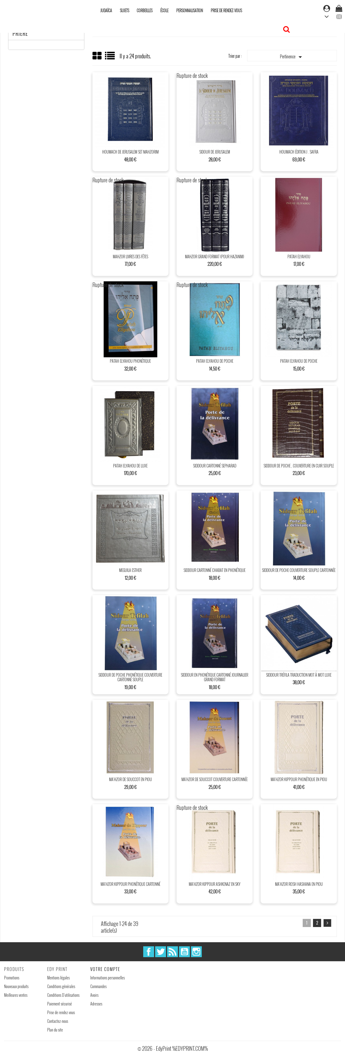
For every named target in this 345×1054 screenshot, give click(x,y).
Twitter (160, 951)
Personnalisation (189, 10)
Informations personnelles (107, 977)
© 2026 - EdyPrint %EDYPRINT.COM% (173, 1048)
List (110, 57)
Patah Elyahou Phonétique (130, 361)
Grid (97, 56)
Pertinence (292, 57)
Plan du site (55, 1030)
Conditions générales (61, 986)
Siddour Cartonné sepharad (214, 466)
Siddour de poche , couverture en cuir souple (299, 466)
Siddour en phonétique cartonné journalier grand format (214, 677)
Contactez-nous (57, 1021)
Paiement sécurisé (59, 1004)
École (164, 10)
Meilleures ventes (15, 995)
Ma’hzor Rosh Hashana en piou (299, 884)
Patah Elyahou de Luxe (130, 466)
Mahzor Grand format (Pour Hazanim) (214, 256)
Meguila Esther (130, 570)
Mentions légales (58, 977)
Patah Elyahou (299, 256)
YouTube (184, 951)
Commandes (98, 986)
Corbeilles (144, 10)
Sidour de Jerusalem (214, 152)
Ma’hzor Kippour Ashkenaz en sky (214, 884)
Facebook (148, 951)
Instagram (196, 951)
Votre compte (105, 969)
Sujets (124, 10)
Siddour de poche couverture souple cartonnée (299, 570)
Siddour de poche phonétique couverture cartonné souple (130, 677)
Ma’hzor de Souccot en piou (130, 779)
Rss (172, 951)
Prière (20, 33)
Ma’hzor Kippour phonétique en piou (299, 779)
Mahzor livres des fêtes (130, 256)
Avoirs (94, 995)
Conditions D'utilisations (63, 995)
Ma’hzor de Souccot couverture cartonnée (214, 779)
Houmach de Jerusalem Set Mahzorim (130, 152)
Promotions (11, 977)
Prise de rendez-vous (226, 10)
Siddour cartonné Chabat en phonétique (214, 570)
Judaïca (106, 10)
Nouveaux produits (16, 986)
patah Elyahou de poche (214, 361)
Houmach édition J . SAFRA (298, 152)
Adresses (96, 1004)
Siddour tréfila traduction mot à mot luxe (298, 675)
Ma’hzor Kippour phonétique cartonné (130, 884)
